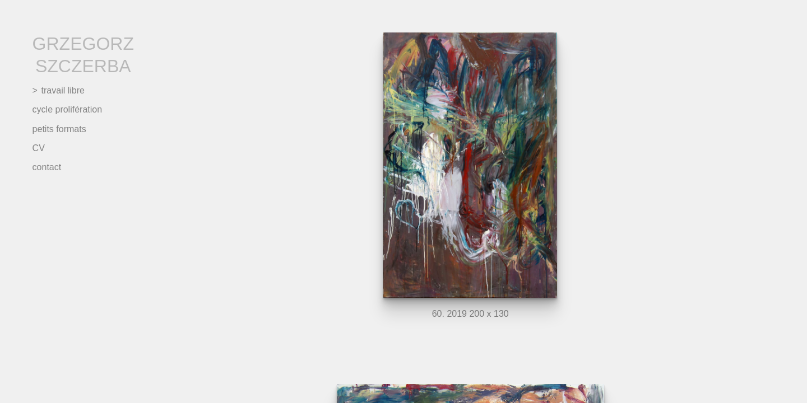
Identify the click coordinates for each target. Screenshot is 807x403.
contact (47, 167)
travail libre (63, 90)
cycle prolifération (68, 109)
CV (39, 148)
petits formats (59, 129)
